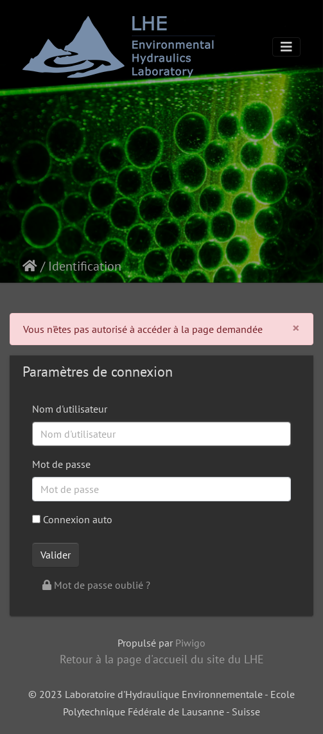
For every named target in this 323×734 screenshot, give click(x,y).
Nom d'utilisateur (69, 408)
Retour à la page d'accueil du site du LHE (162, 659)
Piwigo (190, 642)
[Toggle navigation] (286, 47)
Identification (84, 266)
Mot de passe (61, 464)
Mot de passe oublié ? (96, 584)
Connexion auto (72, 519)
